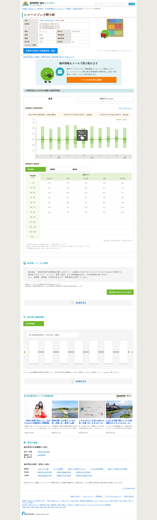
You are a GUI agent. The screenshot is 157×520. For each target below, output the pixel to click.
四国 (53, 507)
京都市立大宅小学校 (64, 475)
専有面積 (31, 169)
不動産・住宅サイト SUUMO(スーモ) (33, 500)
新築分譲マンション (92, 500)
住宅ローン (71, 504)
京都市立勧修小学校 (44, 475)
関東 (32, 507)
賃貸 (48, 500)
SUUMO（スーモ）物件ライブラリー (38, 3)
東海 (45, 507)
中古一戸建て (123, 500)
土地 (129, 500)
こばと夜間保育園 (96, 469)
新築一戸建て (114, 500)
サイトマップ (88, 496)
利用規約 (99, 496)
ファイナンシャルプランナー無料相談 (99, 504)
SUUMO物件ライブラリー (54, 9)
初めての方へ (75, 496)
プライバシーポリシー (113, 496)
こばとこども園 (43, 469)
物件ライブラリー (81, 504)
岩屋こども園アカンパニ (76, 469)
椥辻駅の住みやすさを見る (120, 292)
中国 (56, 507)
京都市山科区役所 (43, 452)
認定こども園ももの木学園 (117, 469)
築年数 (52, 169)
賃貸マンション (55, 500)
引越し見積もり (62, 504)
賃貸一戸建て (75, 500)
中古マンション (104, 500)
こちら (105, 372)
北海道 (24, 507)
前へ (25, 352)
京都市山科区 (77, 9)
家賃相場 (82, 500)
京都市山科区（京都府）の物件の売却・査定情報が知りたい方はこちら (48, 57)
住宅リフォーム (33, 504)
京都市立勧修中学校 (64, 472)
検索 (132, 4)
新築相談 (53, 504)
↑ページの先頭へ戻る (128, 488)
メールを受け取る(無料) (91, 80)
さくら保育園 (58, 469)
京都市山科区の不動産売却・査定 (40, 51)
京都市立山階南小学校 (84, 475)
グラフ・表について (125, 108)
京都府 (68, 9)
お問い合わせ (129, 496)
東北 (28, 507)
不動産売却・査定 (44, 504)
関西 (49, 507)
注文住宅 (24, 504)
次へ (132, 352)
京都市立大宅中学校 (83, 472)
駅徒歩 (75, 169)
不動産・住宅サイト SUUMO (32, 9)
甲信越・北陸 (39, 507)
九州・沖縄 (62, 507)
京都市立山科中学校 (44, 472)
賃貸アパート (66, 500)
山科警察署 (41, 455)
